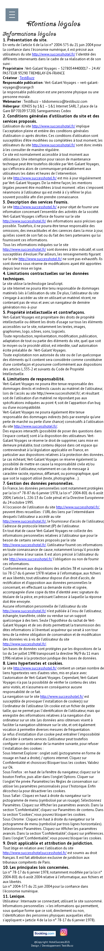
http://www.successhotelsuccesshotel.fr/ (35, 852)
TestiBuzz (26, 78)
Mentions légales (52, 949)
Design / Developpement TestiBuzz (52, 945)
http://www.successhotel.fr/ (53, 54)
